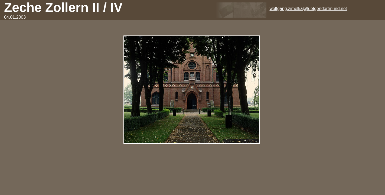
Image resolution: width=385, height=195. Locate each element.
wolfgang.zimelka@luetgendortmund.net (308, 8)
